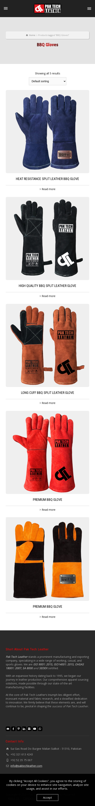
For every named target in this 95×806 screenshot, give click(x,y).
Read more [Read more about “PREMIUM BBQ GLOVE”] (48, 509)
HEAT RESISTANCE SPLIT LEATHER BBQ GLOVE (47, 179)
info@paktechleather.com (26, 766)
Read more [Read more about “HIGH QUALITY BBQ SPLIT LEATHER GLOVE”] (48, 296)
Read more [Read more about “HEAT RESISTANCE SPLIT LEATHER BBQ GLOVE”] (48, 189)
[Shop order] (47, 81)
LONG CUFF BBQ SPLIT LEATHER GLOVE (47, 393)
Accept (47, 797)
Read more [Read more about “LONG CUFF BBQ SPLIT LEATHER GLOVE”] (48, 403)
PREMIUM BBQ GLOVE (47, 500)
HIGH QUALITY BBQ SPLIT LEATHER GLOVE (47, 286)
